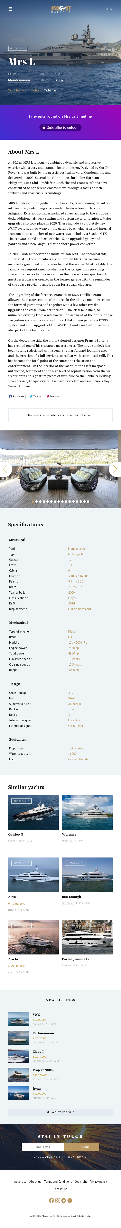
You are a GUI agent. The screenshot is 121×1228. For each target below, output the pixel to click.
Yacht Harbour (62, 10)
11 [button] (69, 501)
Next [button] (115, 469)
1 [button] (33, 501)
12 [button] (73, 501)
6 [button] (51, 501)
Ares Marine (68, 903)
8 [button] (58, 501)
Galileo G (15, 834)
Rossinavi (66, 965)
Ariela (13, 959)
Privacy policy (98, 1182)
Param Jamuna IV (76, 959)
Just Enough (71, 896)
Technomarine (44, 1033)
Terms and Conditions (58, 1182)
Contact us (60, 1189)
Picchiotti (12, 840)
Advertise (20, 1182)
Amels (65, 840)
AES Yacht (37, 1079)
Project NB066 (43, 1070)
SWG (36, 1015)
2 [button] (36, 501)
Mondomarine (19, 80)
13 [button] (77, 501)
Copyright (81, 1182)
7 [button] (55, 501)
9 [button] (62, 501)
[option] (59, 469)
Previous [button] (6, 469)
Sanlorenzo (38, 1060)
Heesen (12, 909)
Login (108, 9)
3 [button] (40, 501)
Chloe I (38, 1051)
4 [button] (44, 501)
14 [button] (81, 501)
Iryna (37, 1088)
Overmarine (39, 1042)
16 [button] (88, 501)
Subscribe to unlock (62, 127)
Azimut (36, 1024)
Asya (12, 896)
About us (35, 1182)
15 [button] (84, 501)
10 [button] (66, 501)
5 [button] (47, 501)
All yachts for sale (60, 1112)
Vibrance (69, 834)
